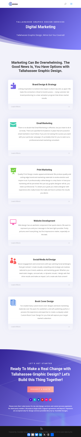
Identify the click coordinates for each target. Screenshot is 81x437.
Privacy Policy (44, 432)
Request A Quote (40, 389)
